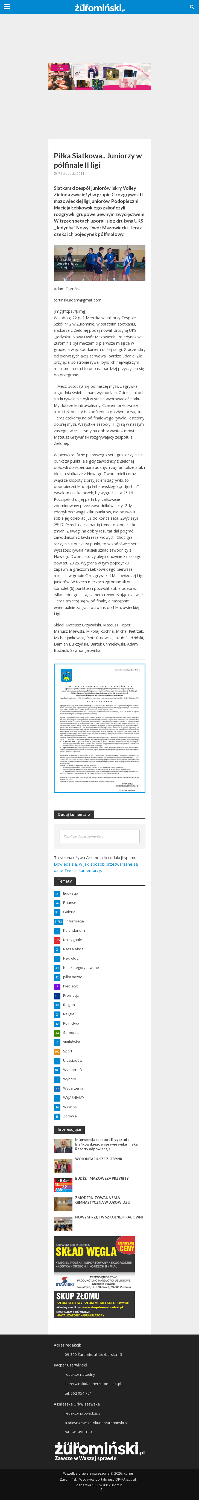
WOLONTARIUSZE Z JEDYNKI (99, 1159)
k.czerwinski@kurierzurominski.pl (93, 1383)
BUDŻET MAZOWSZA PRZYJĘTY (102, 1178)
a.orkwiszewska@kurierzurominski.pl (96, 1422)
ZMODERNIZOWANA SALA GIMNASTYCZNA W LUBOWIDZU (102, 1200)
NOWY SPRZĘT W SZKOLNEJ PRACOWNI (109, 1217)
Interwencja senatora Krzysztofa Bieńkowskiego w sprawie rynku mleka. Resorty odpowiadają (106, 1144)
